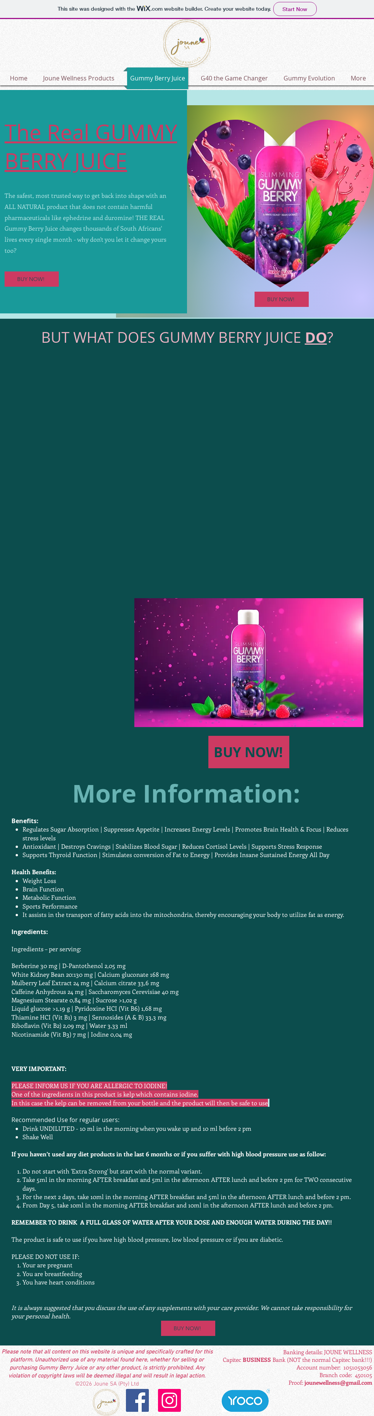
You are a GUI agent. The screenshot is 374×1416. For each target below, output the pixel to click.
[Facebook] (137, 1400)
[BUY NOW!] (32, 279)
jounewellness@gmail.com (338, 1382)
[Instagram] (169, 1400)
